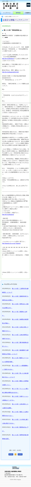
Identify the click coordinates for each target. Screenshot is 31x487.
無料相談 (18, 12)
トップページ (6, 12)
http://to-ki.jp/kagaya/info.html (10, 72)
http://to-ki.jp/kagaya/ (8, 58)
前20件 (11, 454)
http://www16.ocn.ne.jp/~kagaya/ (11, 243)
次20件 (20, 454)
